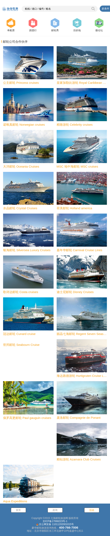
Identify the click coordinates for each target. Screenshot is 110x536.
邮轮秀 (55, 25)
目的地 (77, 25)
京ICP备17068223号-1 (55, 521)
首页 (18, 510)
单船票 (11, 25)
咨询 (55, 510)
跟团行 (33, 25)
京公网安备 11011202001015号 (56, 524)
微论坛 (99, 25)
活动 (91, 510)
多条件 (105, 8)
